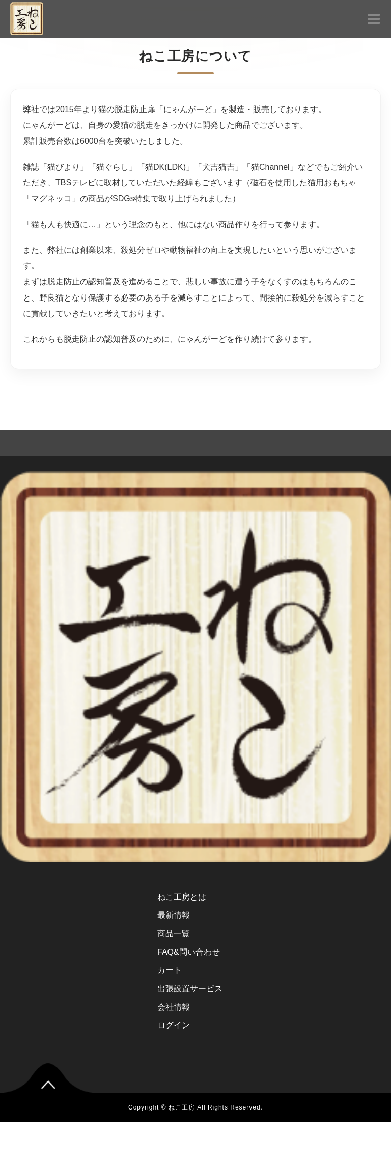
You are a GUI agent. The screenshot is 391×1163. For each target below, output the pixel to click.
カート (169, 970)
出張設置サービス (189, 988)
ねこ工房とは (181, 896)
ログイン (173, 1025)
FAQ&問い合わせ (188, 952)
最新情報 (173, 915)
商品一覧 (173, 933)
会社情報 (173, 1007)
